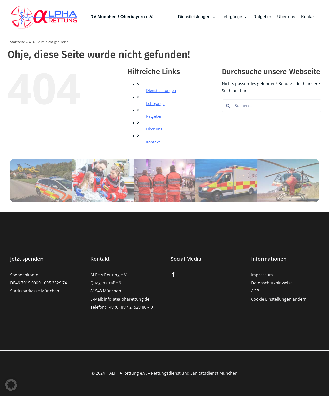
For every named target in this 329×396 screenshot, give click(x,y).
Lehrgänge (155, 103)
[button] (11, 385)
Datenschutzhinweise (272, 283)
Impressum (262, 275)
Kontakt (153, 141)
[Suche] (228, 105)
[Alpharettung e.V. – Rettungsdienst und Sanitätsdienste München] (44, 7)
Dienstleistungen (161, 90)
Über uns (154, 128)
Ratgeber (154, 116)
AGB (255, 291)
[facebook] (173, 274)
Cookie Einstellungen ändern (279, 299)
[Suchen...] (271, 105)
